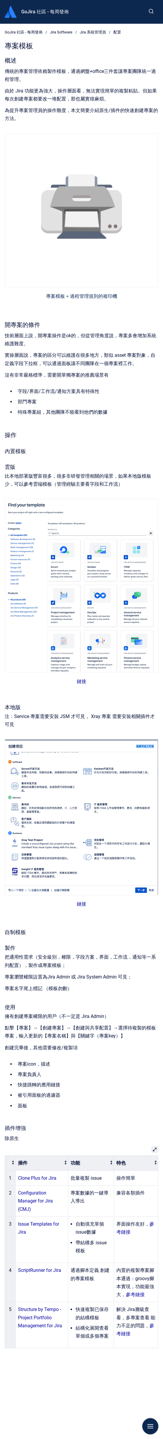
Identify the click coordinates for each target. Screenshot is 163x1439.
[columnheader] (10, 1163)
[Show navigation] (150, 1426)
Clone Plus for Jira (37, 1178)
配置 (117, 32)
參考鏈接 (135, 1294)
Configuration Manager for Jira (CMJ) (35, 1201)
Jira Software (61, 32)
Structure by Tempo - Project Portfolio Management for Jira (40, 1317)
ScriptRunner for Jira (39, 1270)
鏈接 (81, 681)
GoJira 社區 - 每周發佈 (45, 12)
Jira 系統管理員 (93, 32)
